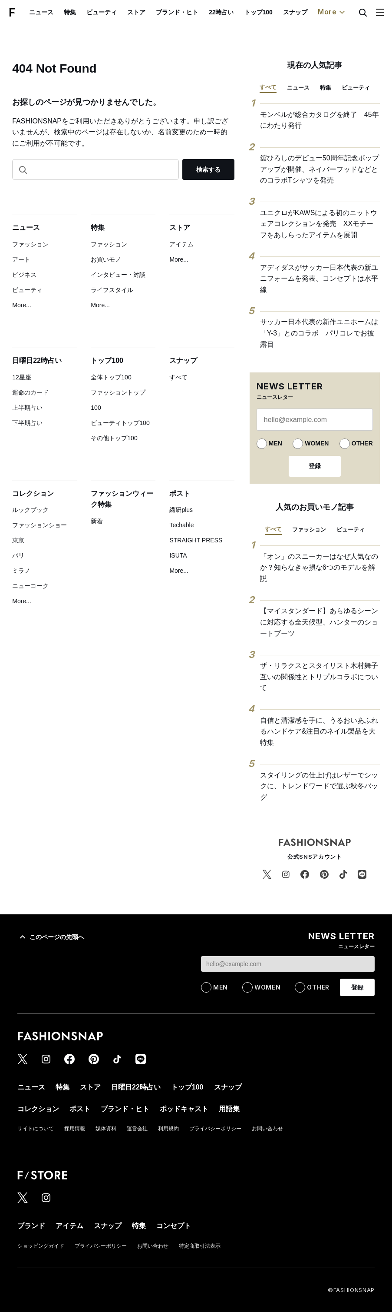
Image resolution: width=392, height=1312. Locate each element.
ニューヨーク (30, 585)
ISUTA (178, 555)
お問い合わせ (267, 1129)
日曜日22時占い (37, 360)
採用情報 (74, 1129)
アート (21, 259)
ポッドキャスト (184, 1109)
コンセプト (173, 1225)
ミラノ (21, 570)
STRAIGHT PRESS (195, 540)
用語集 (229, 1109)
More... (21, 305)
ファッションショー (39, 524)
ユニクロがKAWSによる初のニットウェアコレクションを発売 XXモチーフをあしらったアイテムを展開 (319, 224)
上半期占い (27, 407)
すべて (178, 377)
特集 (70, 12)
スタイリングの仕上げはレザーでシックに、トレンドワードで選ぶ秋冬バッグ (319, 786)
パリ (18, 555)
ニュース (41, 12)
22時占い (221, 12)
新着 (97, 521)
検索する (208, 169)
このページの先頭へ (50, 937)
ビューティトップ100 (120, 422)
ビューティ (101, 12)
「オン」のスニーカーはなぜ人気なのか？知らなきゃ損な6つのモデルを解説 (319, 567)
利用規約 (168, 1129)
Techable (181, 524)
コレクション (33, 493)
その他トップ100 (114, 438)
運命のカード (30, 392)
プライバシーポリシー (215, 1129)
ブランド (31, 1225)
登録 (315, 465)
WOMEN (317, 443)
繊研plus (181, 509)
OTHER (362, 443)
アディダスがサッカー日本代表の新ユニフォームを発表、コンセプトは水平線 (319, 278)
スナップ (295, 12)
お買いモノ (106, 259)
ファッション (30, 244)
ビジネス (24, 274)
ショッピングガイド (40, 1246)
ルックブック (30, 509)
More (332, 12)
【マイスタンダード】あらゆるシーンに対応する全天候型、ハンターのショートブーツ (319, 622)
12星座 (21, 377)
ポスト (179, 493)
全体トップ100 (111, 377)
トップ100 (258, 12)
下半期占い (27, 422)
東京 (18, 540)
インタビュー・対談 (118, 274)
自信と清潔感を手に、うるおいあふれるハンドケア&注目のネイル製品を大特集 (319, 731)
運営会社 (137, 1129)
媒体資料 (106, 1129)
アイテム (181, 244)
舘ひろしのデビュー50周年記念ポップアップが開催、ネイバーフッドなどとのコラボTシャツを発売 (319, 169)
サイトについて (35, 1129)
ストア (136, 12)
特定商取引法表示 (200, 1246)
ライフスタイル (112, 289)
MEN (275, 443)
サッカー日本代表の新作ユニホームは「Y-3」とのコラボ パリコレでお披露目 (319, 333)
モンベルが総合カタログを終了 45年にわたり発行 (319, 120)
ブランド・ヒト (177, 12)
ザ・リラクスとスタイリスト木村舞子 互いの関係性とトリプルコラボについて (320, 676)
